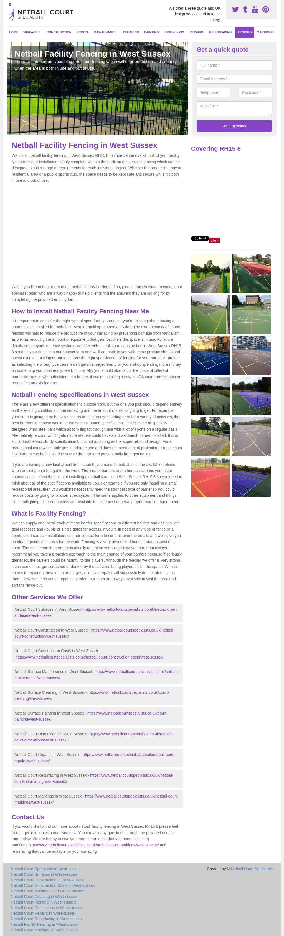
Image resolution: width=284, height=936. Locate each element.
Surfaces (31, 32)
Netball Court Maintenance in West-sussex (47, 891)
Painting (151, 32)
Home (14, 32)
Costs (82, 32)
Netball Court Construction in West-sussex (47, 880)
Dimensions (174, 32)
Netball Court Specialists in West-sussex (45, 869)
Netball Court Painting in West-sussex (43, 902)
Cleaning (131, 32)
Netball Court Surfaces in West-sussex (44, 874)
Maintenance (104, 32)
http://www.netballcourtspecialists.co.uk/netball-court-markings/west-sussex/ (94, 845)
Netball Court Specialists (252, 869)
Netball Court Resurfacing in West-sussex (47, 919)
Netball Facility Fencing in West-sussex (44, 924)
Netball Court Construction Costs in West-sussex (53, 885)
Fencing (245, 32)
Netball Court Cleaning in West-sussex (44, 896)
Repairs (196, 32)
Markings (265, 32)
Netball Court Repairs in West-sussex (43, 913)
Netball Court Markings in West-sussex (44, 930)
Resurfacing (220, 32)
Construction (59, 32)
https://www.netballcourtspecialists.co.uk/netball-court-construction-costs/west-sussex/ (89, 657)
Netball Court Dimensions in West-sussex (46, 907)
